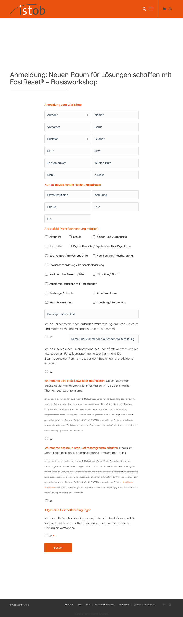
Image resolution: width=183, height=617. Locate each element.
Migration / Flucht (108, 274)
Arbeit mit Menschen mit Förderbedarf (73, 283)
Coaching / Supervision (111, 302)
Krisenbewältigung (61, 302)
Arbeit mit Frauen (108, 293)
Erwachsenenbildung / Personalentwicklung (76, 265)
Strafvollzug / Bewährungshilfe (68, 255)
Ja (50, 336)
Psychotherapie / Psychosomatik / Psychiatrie (102, 246)
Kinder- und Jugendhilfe (112, 236)
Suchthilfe (55, 246)
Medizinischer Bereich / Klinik (67, 274)
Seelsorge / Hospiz (61, 293)
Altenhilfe (55, 236)
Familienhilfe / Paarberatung (115, 255)
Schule (77, 236)
